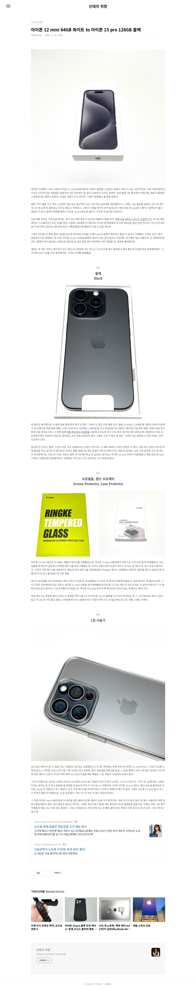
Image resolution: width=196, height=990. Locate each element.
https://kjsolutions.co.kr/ (47, 844)
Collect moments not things (51, 953)
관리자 (108, 984)
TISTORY (98, 984)
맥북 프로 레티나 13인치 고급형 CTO (133, 219)
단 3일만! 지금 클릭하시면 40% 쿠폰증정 (55, 853)
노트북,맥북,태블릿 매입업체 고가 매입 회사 (60, 826)
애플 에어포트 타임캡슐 (78, 432)
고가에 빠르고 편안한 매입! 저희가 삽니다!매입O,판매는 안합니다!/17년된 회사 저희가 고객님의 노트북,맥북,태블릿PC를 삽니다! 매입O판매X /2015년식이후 (87, 832)
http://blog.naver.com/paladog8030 (53, 822)
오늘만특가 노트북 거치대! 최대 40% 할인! (60, 849)
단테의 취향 (98, 6)
